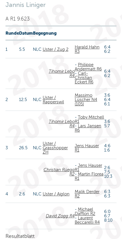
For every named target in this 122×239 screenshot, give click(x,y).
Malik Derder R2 (87, 193)
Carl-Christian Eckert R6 (84, 77)
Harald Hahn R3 (87, 49)
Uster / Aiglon (56, 194)
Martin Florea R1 (89, 176)
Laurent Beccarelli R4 (87, 220)
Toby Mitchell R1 (89, 119)
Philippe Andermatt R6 (88, 66)
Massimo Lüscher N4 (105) (86, 99)
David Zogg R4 (60, 216)
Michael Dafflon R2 (85, 211)
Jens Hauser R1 (87, 147)
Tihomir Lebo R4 (62, 73)
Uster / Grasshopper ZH (55, 147)
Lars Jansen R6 (88, 128)
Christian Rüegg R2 (59, 171)
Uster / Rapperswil (53, 99)
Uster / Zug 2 (55, 49)
